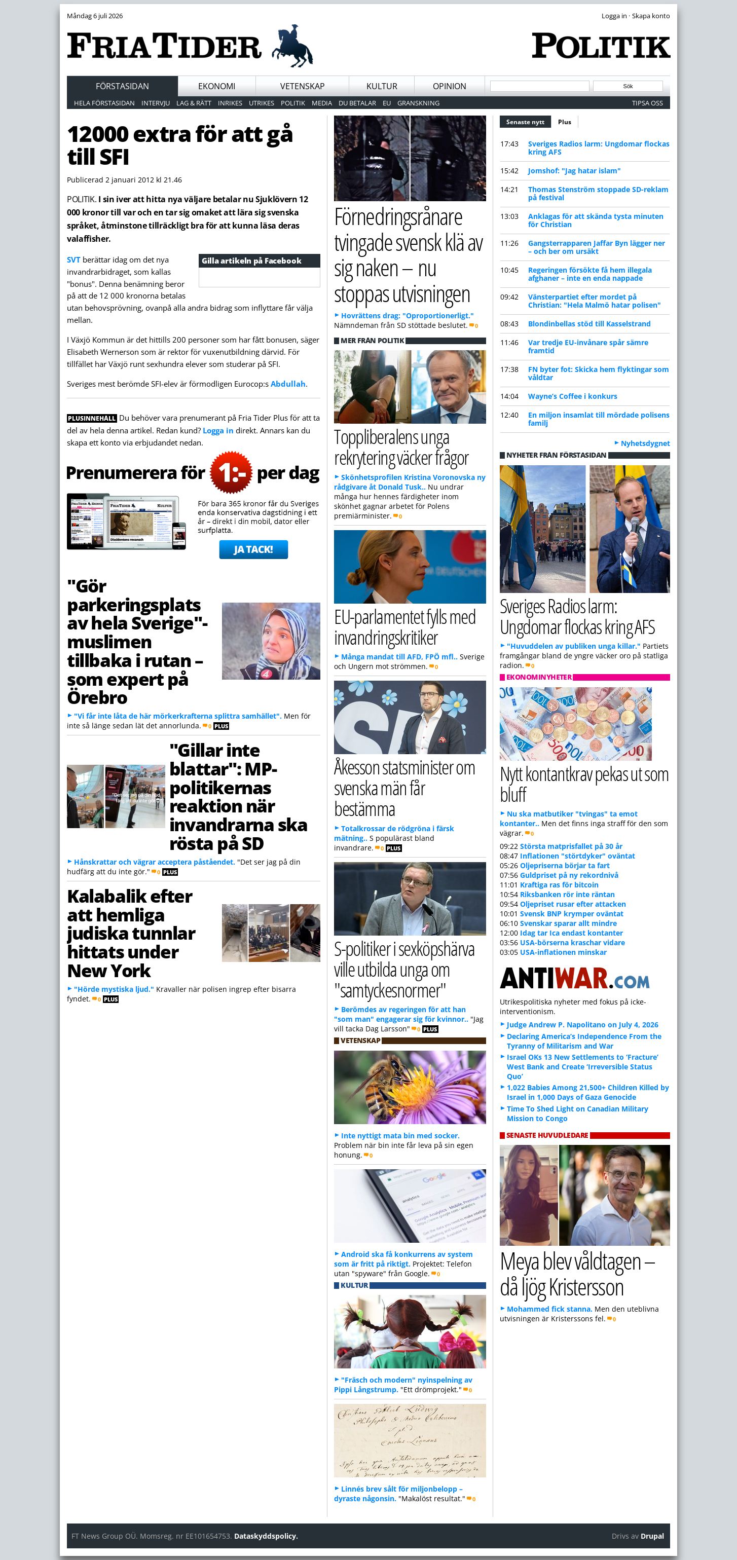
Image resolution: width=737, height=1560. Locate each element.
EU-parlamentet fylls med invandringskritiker (404, 626)
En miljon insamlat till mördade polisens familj (599, 419)
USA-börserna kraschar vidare (572, 942)
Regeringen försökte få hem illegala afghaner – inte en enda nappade (590, 274)
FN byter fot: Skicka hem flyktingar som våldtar (598, 373)
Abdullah (288, 384)
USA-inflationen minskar (563, 952)
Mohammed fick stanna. (550, 1309)
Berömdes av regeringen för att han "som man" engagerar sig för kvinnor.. (401, 1014)
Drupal (652, 1536)
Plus (564, 122)
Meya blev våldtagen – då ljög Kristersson (577, 1273)
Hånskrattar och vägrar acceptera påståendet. (154, 862)
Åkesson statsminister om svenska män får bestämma (404, 787)
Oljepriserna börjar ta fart (565, 865)
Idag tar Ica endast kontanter (571, 933)
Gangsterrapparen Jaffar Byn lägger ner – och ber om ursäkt (596, 247)
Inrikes (230, 102)
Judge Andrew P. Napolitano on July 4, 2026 (582, 1024)
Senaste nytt (528, 121)
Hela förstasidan (104, 102)
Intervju (155, 102)
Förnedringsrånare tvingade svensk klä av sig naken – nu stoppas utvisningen (408, 254)
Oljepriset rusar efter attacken (573, 904)
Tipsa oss (647, 102)
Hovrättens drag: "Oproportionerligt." (407, 315)
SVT (74, 259)
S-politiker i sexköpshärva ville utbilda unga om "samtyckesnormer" (404, 969)
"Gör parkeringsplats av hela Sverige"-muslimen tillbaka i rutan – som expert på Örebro (137, 641)
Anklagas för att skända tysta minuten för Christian (596, 220)
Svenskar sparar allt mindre (568, 923)
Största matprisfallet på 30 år (571, 846)
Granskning (418, 102)
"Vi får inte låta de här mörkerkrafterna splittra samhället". (178, 716)
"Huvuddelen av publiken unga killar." (574, 646)
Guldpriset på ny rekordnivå (569, 875)
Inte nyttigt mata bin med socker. (400, 1135)
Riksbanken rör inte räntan (567, 894)
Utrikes (261, 102)
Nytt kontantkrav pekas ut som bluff (584, 783)
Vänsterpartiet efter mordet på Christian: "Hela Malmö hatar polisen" (594, 301)
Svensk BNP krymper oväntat (571, 913)
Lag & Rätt (193, 102)
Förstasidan (122, 86)
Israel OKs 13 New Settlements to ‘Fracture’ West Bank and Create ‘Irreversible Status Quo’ (582, 1066)
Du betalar (357, 102)
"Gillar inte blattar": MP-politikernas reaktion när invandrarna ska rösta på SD (238, 796)
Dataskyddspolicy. (266, 1536)
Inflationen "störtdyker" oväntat (577, 856)
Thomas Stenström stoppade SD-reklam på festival (598, 193)
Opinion (449, 86)
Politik (293, 102)
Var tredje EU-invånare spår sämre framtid (588, 346)
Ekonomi (216, 86)
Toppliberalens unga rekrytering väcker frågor (401, 446)
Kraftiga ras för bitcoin (559, 884)
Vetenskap (302, 86)
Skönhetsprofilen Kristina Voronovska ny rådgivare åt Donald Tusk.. (410, 482)
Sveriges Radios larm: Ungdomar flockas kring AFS (599, 148)
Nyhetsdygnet (645, 443)
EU (387, 102)
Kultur (381, 86)
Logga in (218, 430)
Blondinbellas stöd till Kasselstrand (589, 323)
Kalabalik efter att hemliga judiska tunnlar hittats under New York (131, 932)
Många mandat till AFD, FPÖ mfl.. (399, 656)
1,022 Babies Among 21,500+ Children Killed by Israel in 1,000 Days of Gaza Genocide (588, 1092)
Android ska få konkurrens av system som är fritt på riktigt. (403, 1259)
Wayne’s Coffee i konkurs (572, 396)
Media (322, 102)
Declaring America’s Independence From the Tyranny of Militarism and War (584, 1041)
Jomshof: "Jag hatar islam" (574, 170)
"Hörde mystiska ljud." (114, 989)
